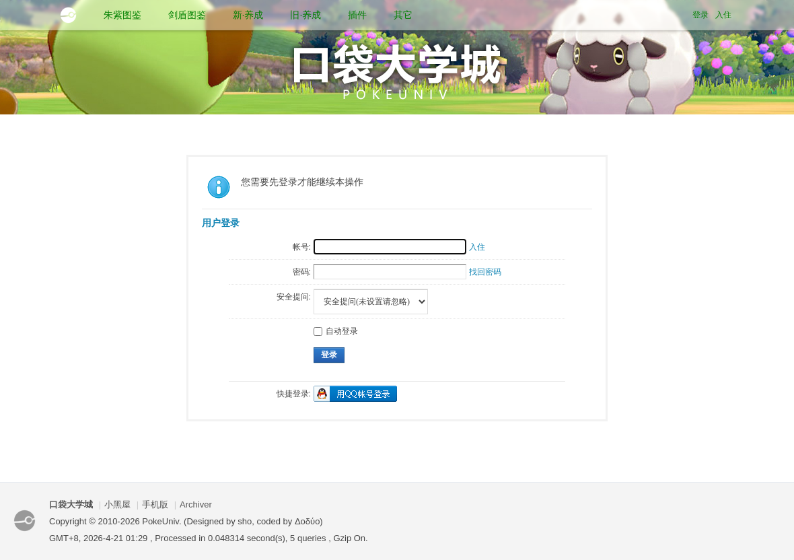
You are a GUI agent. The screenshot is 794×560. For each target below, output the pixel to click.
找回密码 (485, 272)
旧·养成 (305, 14)
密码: (302, 272)
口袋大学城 (71, 504)
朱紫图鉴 (122, 14)
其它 (403, 14)
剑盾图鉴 (187, 14)
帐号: (302, 247)
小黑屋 (117, 504)
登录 (700, 15)
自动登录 (336, 331)
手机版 (155, 504)
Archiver (196, 504)
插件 (357, 14)
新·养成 (248, 14)
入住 (723, 15)
